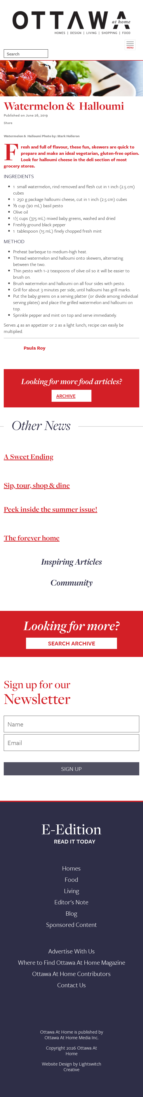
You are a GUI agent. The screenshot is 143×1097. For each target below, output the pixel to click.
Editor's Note (71, 902)
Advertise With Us (71, 951)
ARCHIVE (65, 395)
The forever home (32, 538)
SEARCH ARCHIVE (71, 643)
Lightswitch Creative (82, 1066)
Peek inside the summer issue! (50, 509)
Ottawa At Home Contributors (71, 973)
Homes (71, 868)
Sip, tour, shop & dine (37, 485)
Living (71, 890)
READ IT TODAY (74, 841)
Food (71, 879)
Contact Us (71, 985)
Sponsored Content (71, 924)
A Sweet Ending (28, 456)
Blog (71, 913)
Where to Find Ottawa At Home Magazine (71, 962)
